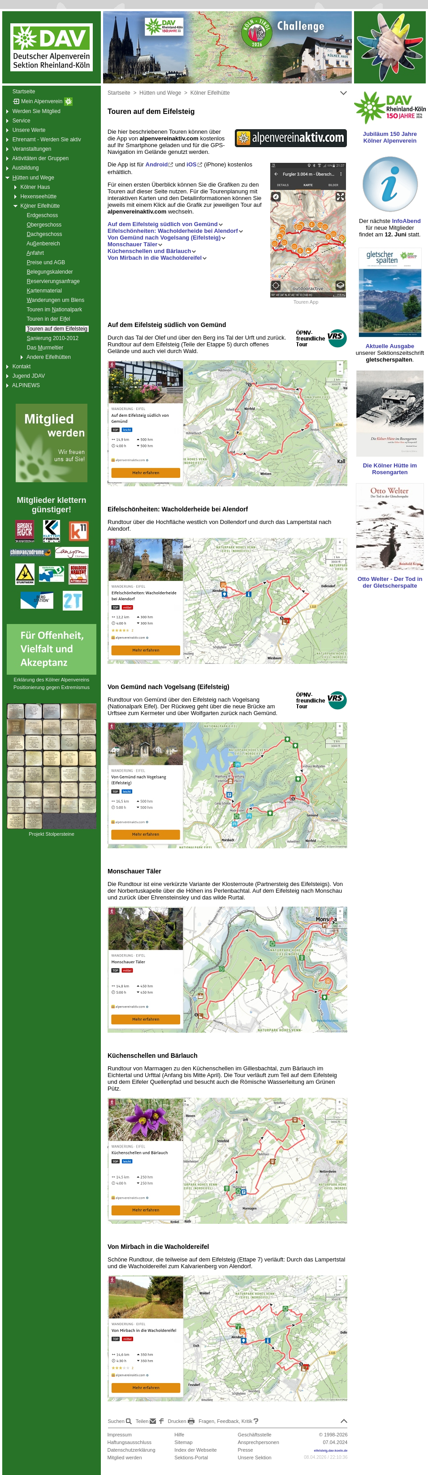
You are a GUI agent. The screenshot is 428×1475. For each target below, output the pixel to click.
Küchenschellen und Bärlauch (152, 251)
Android (160, 164)
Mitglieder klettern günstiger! (51, 505)
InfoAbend (406, 221)
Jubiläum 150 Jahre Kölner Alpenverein (390, 137)
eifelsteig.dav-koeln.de (330, 1450)
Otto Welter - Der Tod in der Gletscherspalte (390, 582)
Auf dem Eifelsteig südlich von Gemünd (165, 224)
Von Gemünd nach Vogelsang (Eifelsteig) (167, 237)
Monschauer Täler (135, 244)
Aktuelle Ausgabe (390, 346)
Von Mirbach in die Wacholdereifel (157, 257)
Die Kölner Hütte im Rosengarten (390, 469)
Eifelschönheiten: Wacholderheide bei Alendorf (175, 230)
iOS (194, 164)
